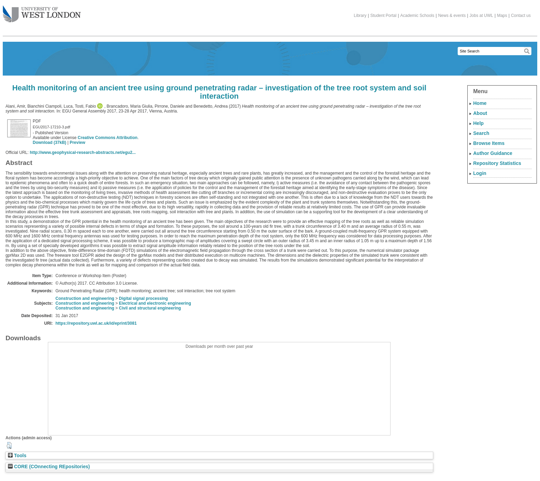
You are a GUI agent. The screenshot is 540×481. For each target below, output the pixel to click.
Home (480, 103)
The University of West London (41, 11)
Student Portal (383, 15)
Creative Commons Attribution (108, 137)
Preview (77, 142)
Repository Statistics (497, 163)
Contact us (521, 15)
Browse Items (489, 143)
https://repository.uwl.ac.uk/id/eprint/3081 (96, 323)
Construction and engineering (84, 298)
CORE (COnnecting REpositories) (49, 466)
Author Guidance (492, 153)
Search (481, 133)
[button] (9, 445)
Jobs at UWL (481, 15)
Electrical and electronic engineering (155, 303)
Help (478, 123)
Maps (502, 15)
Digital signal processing (143, 298)
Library (360, 15)
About (480, 113)
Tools (17, 455)
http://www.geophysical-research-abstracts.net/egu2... (83, 152)
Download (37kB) (49, 142)
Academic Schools (417, 15)
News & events (452, 15)
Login (479, 173)
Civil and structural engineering (150, 308)
